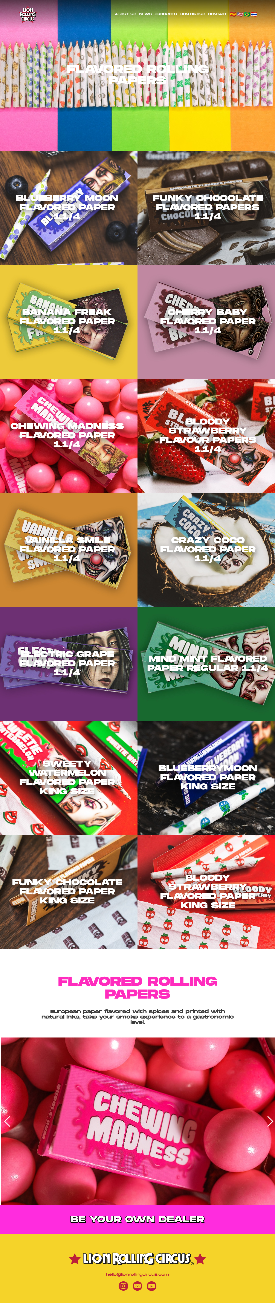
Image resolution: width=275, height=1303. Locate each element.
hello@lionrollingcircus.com (137, 1275)
